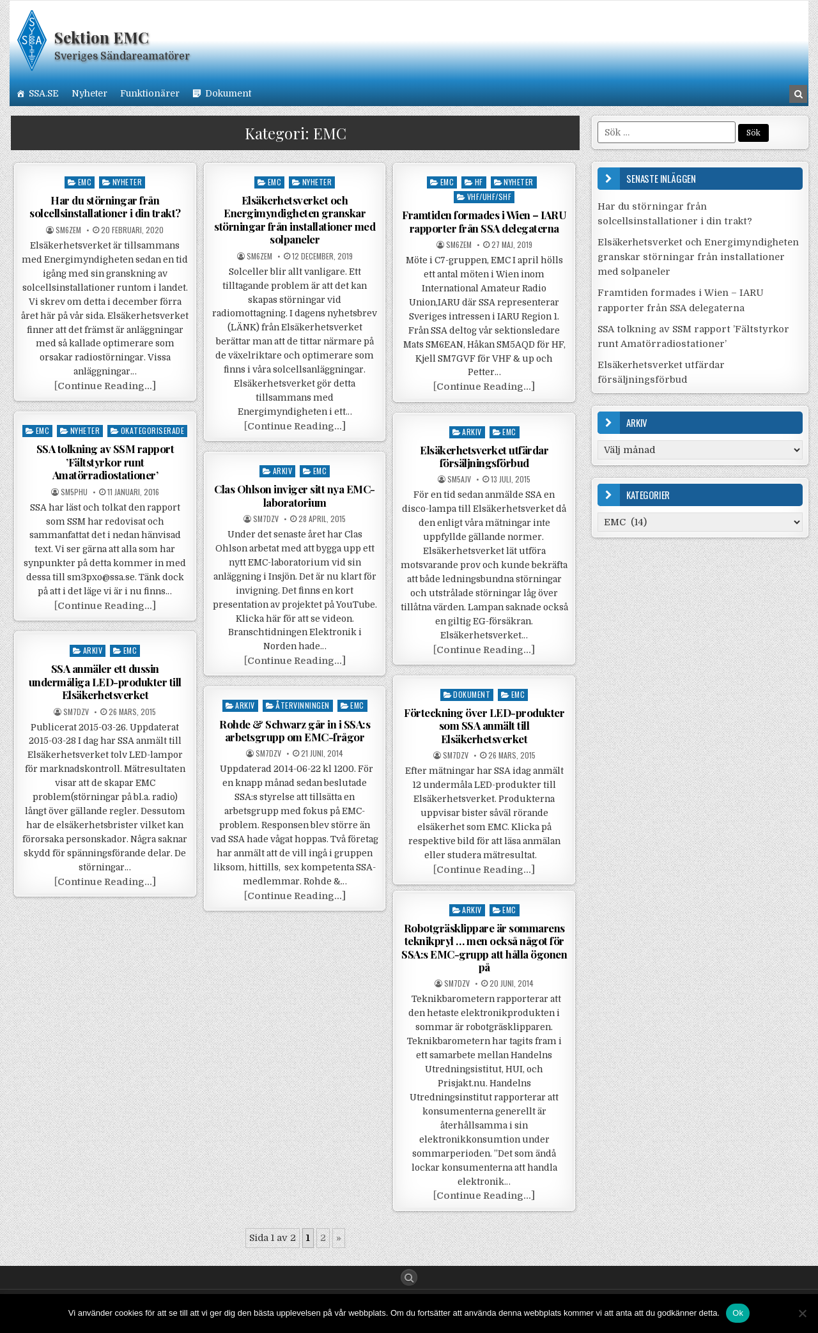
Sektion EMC (101, 37)
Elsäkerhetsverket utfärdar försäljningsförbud (484, 456)
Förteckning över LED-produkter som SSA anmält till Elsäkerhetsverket (484, 725)
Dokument (228, 93)
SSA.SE (44, 93)
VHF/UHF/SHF (489, 196)
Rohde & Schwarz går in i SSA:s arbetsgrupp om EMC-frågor (294, 730)
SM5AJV (459, 479)
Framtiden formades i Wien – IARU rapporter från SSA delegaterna (484, 221)
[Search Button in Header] (798, 94)
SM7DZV (266, 519)
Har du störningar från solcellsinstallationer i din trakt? (105, 206)
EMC (85, 181)
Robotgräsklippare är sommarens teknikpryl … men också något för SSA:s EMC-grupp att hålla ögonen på (484, 947)
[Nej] (802, 1313)
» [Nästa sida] (338, 1238)
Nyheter (89, 93)
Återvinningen (302, 705)
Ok (737, 1313)
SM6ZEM (68, 230)
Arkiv (472, 431)
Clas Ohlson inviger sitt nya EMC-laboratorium (294, 495)
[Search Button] (409, 1277)
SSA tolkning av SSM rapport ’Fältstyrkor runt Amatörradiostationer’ (105, 462)
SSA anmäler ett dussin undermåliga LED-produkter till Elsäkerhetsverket (105, 681)
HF (479, 181)
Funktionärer (150, 93)
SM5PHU (74, 492)
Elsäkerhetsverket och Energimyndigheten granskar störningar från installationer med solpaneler (294, 219)
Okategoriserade (153, 430)
